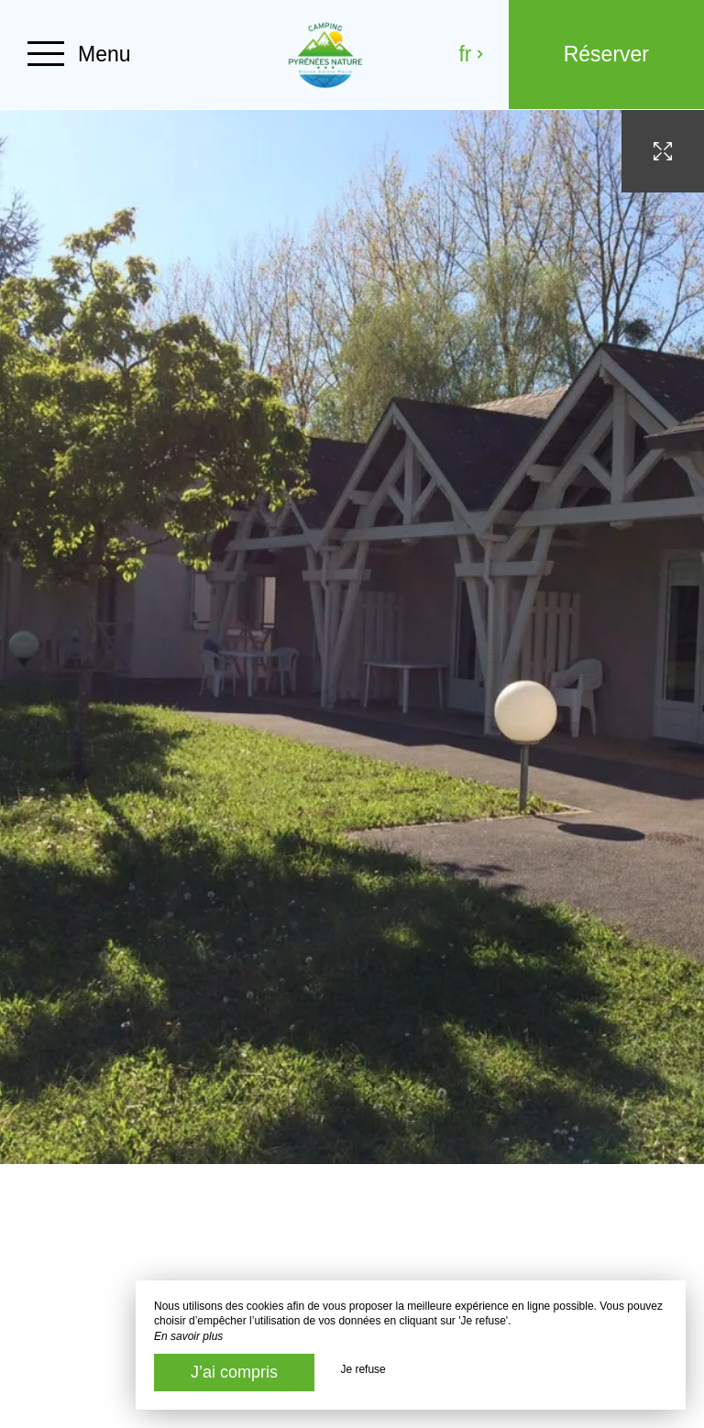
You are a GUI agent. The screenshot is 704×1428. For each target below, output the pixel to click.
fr (471, 54)
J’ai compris (234, 1372)
